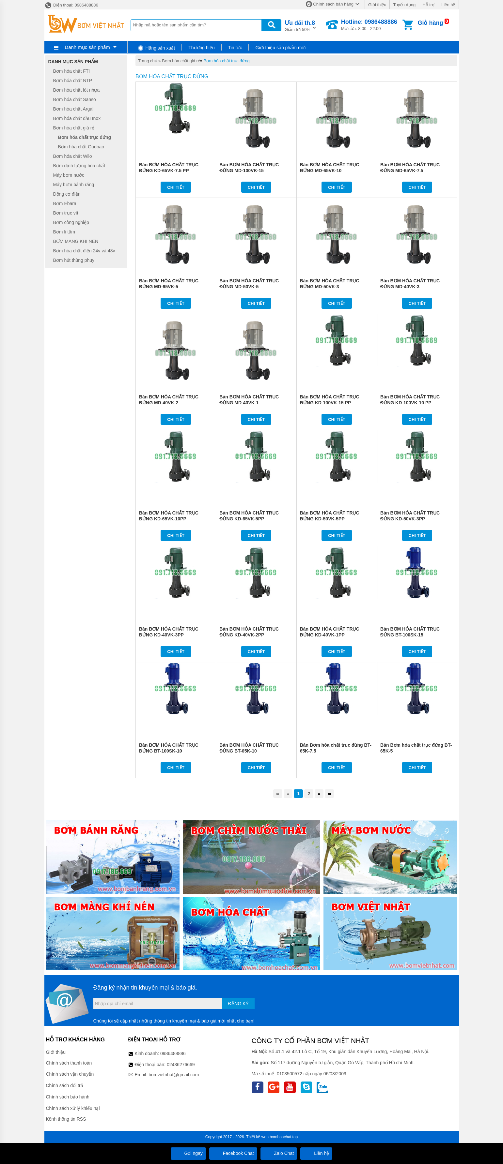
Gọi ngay (188, 1153)
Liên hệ (448, 4)
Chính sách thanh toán (69, 1063)
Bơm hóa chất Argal (73, 109)
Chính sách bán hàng (333, 4)
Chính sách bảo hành (67, 1096)
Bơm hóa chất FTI (71, 71)
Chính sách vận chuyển (70, 1074)
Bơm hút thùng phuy (74, 260)
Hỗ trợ (428, 4)
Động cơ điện (67, 194)
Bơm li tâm (64, 231)
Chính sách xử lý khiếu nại (73, 1108)
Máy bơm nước (68, 175)
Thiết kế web (257, 1137)
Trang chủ (147, 60)
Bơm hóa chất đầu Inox (77, 118)
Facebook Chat (233, 1153)
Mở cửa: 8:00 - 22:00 (369, 25)
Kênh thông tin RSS (66, 1119)
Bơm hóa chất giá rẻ (181, 60)
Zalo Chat (279, 1153)
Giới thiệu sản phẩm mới (280, 47)
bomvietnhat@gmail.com (174, 1074)
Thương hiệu (201, 47)
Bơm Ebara (64, 203)
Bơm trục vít (65, 213)
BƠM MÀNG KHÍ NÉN (76, 241)
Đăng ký (238, 1003)
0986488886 (173, 1053)
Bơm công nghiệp (71, 222)
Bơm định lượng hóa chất (79, 165)
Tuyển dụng (404, 4)
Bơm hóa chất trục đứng (227, 60)
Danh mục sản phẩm (87, 47)
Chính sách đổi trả (64, 1085)
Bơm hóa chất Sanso (74, 99)
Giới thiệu (377, 4)
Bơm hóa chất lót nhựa (76, 90)
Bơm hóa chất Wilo (72, 156)
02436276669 (181, 1064)
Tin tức (235, 47)
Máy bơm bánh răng (73, 184)
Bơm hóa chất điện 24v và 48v (84, 250)
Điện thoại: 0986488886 (71, 5)
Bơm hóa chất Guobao (81, 146)
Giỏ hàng (430, 23)
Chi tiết (175, 187)
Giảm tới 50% (300, 25)
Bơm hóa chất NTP (72, 80)
